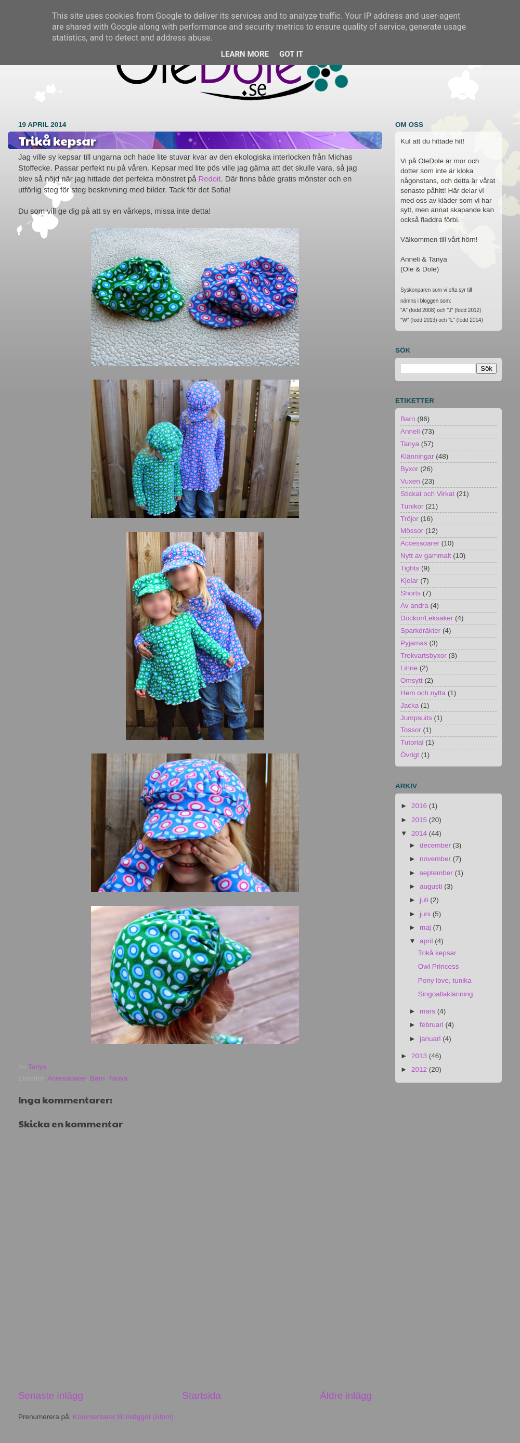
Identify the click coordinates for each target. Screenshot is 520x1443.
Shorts (410, 593)
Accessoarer (66, 1078)
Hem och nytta (423, 693)
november (436, 859)
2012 (420, 1069)
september (437, 873)
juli (425, 900)
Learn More (245, 54)
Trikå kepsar (437, 953)
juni (426, 914)
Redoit (210, 179)
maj (426, 927)
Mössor (411, 531)
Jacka (409, 705)
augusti (432, 886)
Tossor (410, 730)
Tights (409, 568)
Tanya (118, 1078)
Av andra (414, 605)
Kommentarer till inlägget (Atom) (123, 1417)
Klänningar (417, 456)
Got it (291, 54)
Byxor (409, 469)
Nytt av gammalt (425, 556)
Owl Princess (438, 966)
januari (431, 1039)
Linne (409, 668)
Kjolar (409, 580)
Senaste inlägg (50, 1395)
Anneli (410, 431)
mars (428, 1011)
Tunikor (412, 506)
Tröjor (409, 519)
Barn (97, 1078)
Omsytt (411, 680)
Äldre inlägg (346, 1395)
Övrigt (409, 755)
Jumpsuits (416, 718)
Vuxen (410, 481)
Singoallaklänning (445, 994)
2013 (420, 1056)
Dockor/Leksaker (426, 618)
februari (433, 1025)
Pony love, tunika (445, 980)
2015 (420, 820)
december (436, 845)
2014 (420, 833)
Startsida (201, 1395)
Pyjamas (413, 643)
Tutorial (412, 742)
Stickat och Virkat (427, 494)
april (427, 941)
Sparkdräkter (420, 630)
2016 (420, 806)
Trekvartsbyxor (423, 655)
